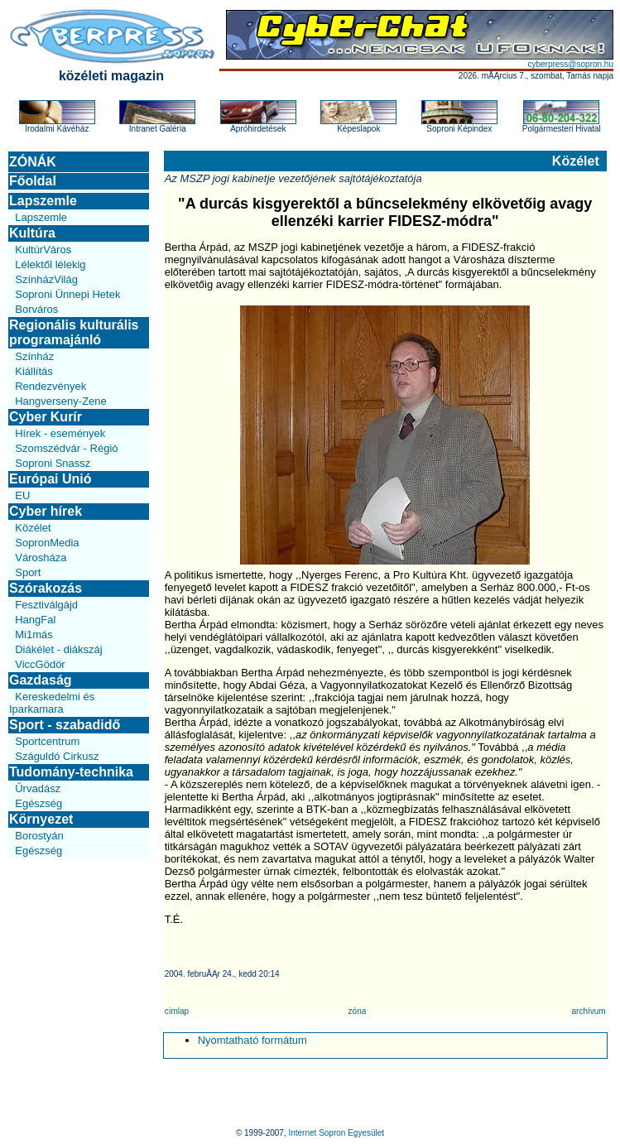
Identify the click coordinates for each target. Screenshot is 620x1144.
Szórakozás (45, 588)
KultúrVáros (43, 249)
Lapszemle (43, 201)
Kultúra (32, 233)
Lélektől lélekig (50, 264)
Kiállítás (34, 371)
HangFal (35, 619)
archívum (589, 1011)
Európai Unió (50, 479)
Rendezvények (50, 386)
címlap (177, 1011)
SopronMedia (47, 542)
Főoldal (32, 181)
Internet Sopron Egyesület (336, 1132)
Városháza (40, 557)
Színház (34, 356)
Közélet (32, 528)
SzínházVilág (46, 279)
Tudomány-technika (71, 772)
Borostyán (39, 835)
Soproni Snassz (52, 463)
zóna (357, 1011)
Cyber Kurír (45, 417)
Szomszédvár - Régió (66, 448)
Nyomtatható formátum (252, 1040)
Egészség (38, 803)
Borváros (36, 309)
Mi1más (34, 634)
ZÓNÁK (32, 162)
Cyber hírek (45, 511)
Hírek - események (60, 433)
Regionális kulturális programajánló (73, 332)
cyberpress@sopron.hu (570, 64)
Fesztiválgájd (46, 604)
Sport (28, 572)
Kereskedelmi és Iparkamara (51, 702)
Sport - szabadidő (64, 725)
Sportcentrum (47, 741)
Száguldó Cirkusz (57, 756)
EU (22, 495)
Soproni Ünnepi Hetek (67, 294)
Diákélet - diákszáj (59, 649)
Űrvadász (37, 788)
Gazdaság (40, 680)
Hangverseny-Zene (61, 401)
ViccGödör (40, 664)
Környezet (41, 819)
